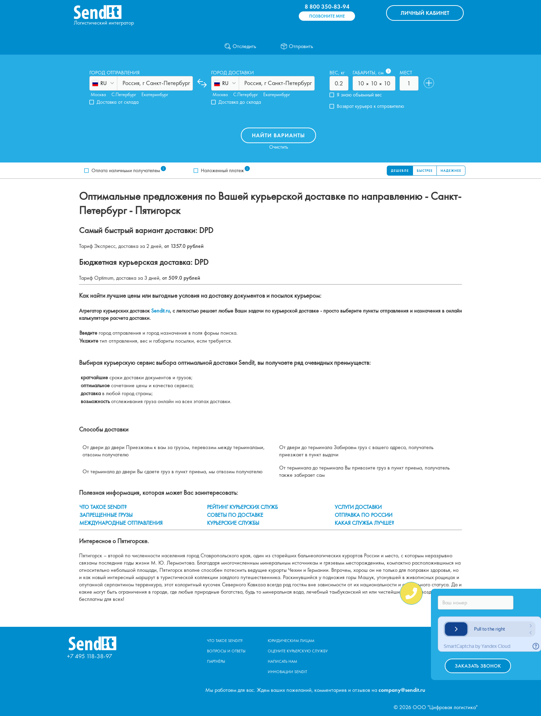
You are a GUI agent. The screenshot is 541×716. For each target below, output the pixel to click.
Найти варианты (278, 135)
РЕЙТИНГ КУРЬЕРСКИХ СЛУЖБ (242, 507)
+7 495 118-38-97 (89, 656)
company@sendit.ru (401, 690)
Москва (98, 94)
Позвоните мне (327, 16)
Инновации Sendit (287, 672)
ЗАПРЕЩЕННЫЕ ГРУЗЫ (105, 515)
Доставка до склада (239, 102)
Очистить (278, 147)
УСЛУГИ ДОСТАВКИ (358, 507)
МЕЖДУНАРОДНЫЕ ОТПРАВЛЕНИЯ (121, 523)
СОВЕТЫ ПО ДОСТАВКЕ (235, 515)
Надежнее (451, 170)
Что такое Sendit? (225, 640)
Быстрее (425, 170)
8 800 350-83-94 (327, 6)
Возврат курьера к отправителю (370, 106)
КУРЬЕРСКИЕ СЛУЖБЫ (233, 523)
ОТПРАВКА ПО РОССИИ (363, 515)
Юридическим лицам (291, 640)
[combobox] (123, 83)
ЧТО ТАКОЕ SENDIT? (103, 507)
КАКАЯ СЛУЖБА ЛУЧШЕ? (364, 523)
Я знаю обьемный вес (359, 94)
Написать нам (282, 661)
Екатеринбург (154, 94)
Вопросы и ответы (226, 651)
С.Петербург (123, 94)
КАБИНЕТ (425, 13)
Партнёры (216, 661)
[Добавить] (429, 83)
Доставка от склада (118, 102)
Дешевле (400, 170)
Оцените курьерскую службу (298, 651)
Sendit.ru (160, 310)
